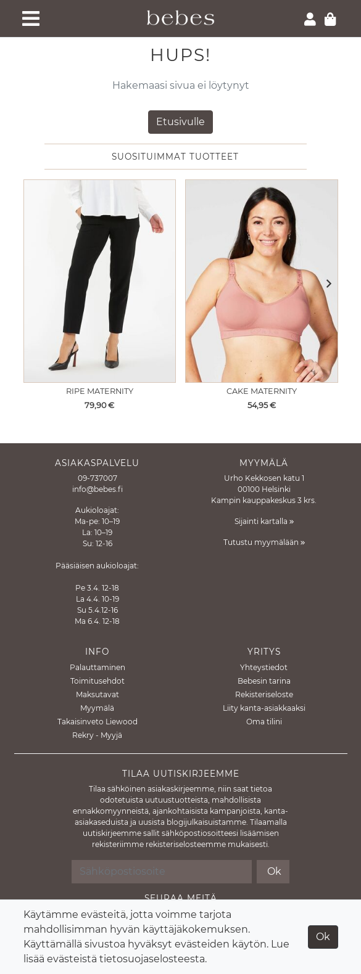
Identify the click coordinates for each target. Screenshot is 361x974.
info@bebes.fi (97, 489)
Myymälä (97, 708)
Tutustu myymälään (264, 542)
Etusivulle (180, 122)
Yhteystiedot (264, 667)
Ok (323, 937)
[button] (325, 285)
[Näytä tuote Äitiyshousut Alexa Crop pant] (99, 281)
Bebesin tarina (264, 680)
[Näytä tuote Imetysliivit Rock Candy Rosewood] (261, 281)
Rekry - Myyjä (97, 735)
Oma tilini (264, 721)
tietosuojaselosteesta (152, 959)
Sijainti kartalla (264, 521)
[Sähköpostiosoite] (162, 871)
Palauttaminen (97, 667)
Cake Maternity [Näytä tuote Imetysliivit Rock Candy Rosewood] (261, 391)
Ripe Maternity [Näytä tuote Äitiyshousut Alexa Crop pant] (99, 391)
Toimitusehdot (97, 680)
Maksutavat (97, 694)
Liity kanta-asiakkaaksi (264, 708)
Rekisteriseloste (264, 694)
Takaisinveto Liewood (97, 721)
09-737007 (97, 478)
